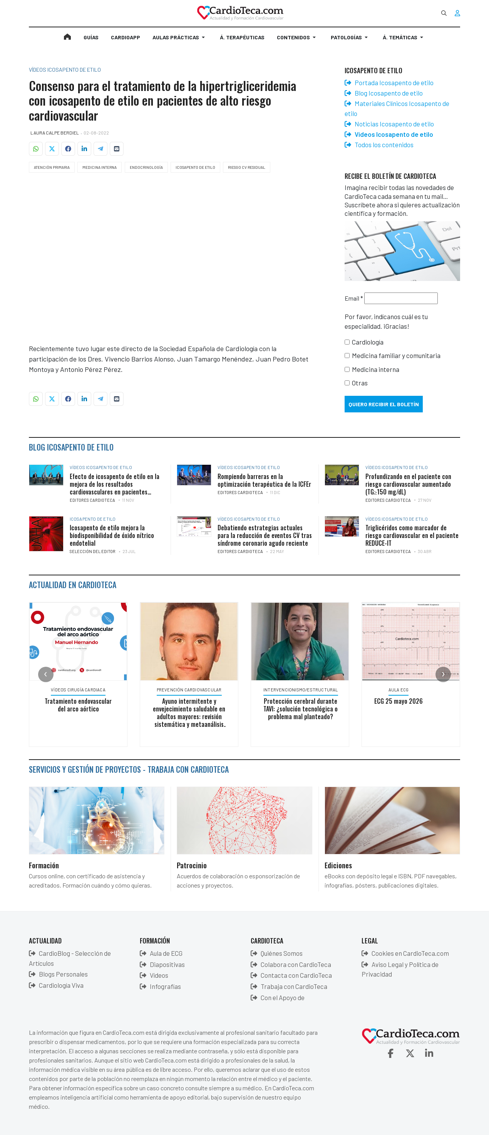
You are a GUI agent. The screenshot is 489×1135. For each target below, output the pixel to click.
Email (354, 298)
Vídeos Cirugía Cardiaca (78, 689)
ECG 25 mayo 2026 (398, 701)
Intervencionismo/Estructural (300, 689)
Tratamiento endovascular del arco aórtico (78, 704)
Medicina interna (375, 369)
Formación (44, 864)
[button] (180, 40)
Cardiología (367, 342)
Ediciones (338, 864)
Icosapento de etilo (195, 167)
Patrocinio (192, 864)
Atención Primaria (52, 167)
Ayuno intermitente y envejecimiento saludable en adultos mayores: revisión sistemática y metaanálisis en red (189, 716)
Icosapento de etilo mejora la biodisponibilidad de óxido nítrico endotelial (112, 535)
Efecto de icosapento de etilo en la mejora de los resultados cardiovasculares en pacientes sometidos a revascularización (114, 488)
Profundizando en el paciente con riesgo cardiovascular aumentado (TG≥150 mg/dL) (408, 484)
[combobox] (444, 13)
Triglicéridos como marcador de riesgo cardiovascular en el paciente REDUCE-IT (412, 535)
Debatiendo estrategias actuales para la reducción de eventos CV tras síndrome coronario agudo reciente (265, 535)
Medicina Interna (99, 167)
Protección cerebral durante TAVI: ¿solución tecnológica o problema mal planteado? (300, 708)
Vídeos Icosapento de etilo (101, 467)
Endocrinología (146, 167)
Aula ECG (399, 689)
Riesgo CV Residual (246, 167)
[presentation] (46, 674)
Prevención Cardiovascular (189, 689)
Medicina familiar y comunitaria (396, 355)
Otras (360, 383)
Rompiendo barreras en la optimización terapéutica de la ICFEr (264, 480)
